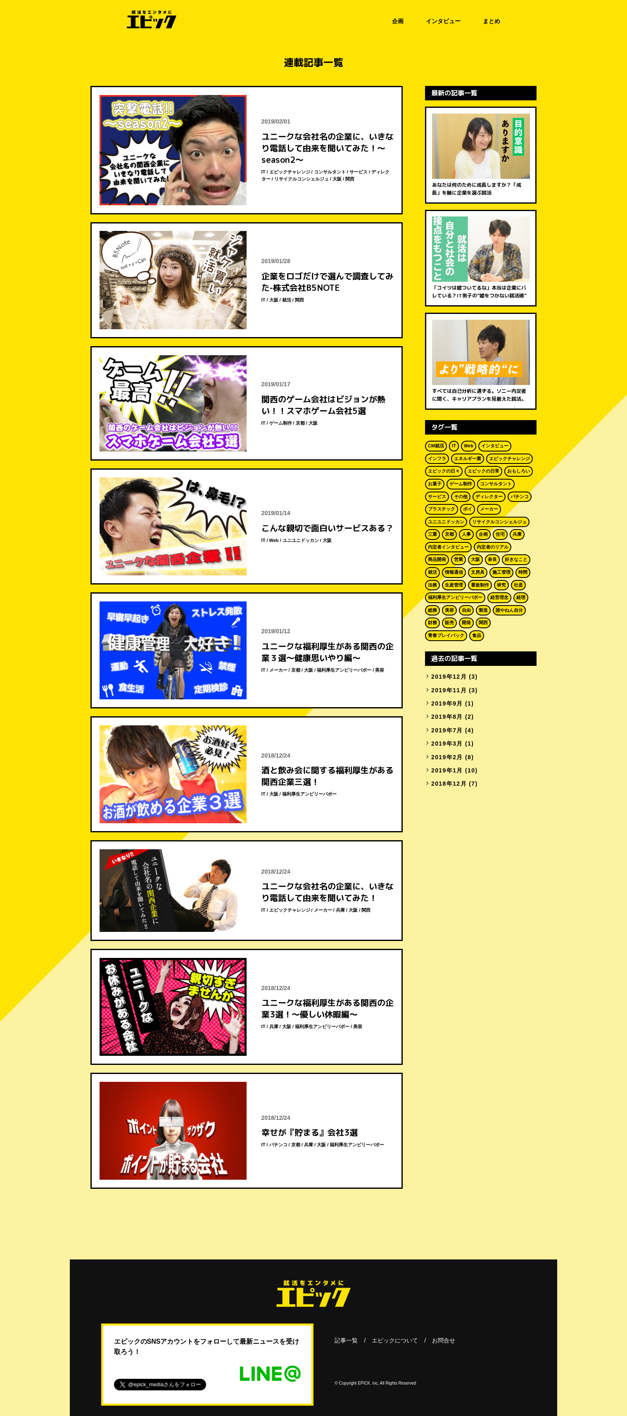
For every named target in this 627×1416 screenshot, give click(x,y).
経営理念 (499, 597)
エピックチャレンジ (289, 171)
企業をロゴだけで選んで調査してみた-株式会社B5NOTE (327, 281)
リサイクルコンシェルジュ (301, 178)
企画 (398, 21)
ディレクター (489, 496)
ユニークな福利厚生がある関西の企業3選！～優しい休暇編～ (327, 1008)
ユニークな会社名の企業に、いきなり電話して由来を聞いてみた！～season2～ (327, 148)
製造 (483, 610)
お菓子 (435, 483)
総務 (432, 610)
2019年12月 (449, 676)
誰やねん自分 (509, 610)
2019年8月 (447, 716)
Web (274, 540)
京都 (300, 423)
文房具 (477, 572)
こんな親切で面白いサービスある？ (327, 528)
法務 (432, 584)
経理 (520, 597)
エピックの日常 (483, 470)
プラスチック (441, 508)
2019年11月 (449, 690)
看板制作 (480, 584)
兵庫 (340, 910)
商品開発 (437, 559)
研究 (501, 584)
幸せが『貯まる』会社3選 (309, 1132)
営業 (458, 559)
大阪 (337, 178)
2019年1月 (447, 770)
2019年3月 (447, 743)
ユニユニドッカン (301, 540)
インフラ (437, 458)
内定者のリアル (492, 546)
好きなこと (516, 559)
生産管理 (454, 584)
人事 (466, 534)
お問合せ (443, 1340)
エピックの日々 (444, 470)
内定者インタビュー (448, 546)
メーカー (278, 670)
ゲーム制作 (280, 423)
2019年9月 (447, 703)
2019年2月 (447, 757)
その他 (461, 496)
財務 (432, 622)
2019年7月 (447, 730)
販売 (449, 622)
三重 (432, 534)
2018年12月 (449, 783)
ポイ (467, 508)
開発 (466, 622)
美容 (379, 670)
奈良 (492, 559)
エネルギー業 (467, 458)
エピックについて (395, 1340)
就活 (286, 299)
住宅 (500, 534)
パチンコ (278, 1144)
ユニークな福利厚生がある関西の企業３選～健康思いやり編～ (327, 651)
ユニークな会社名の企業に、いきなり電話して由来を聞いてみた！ (327, 891)
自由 (466, 610)
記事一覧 (346, 1340)
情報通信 (454, 572)
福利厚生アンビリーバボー (344, 670)
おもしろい (518, 470)
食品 (476, 635)
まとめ (491, 21)
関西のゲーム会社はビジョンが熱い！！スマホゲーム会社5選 (323, 404)
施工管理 (501, 572)
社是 (518, 584)
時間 (522, 572)
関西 (349, 178)
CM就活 (436, 445)
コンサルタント (330, 171)
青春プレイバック (446, 635)
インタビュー (443, 21)
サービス (358, 171)
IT (263, 171)
